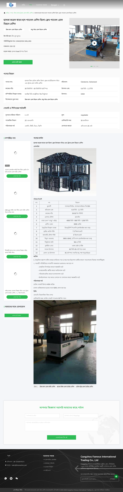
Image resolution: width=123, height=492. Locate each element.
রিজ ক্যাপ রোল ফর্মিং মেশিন (47, 386)
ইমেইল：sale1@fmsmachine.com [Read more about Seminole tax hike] (16, 465)
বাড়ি (23, 5)
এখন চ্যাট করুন (18, 62)
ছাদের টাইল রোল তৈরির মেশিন (65, 386)
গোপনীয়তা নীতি (17, 490)
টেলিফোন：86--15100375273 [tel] (14, 461)
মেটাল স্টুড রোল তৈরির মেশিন (84, 386)
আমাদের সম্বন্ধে (41, 5)
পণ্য (30, 5)
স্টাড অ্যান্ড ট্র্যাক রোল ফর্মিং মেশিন (23, 13)
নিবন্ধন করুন (113, 479)
